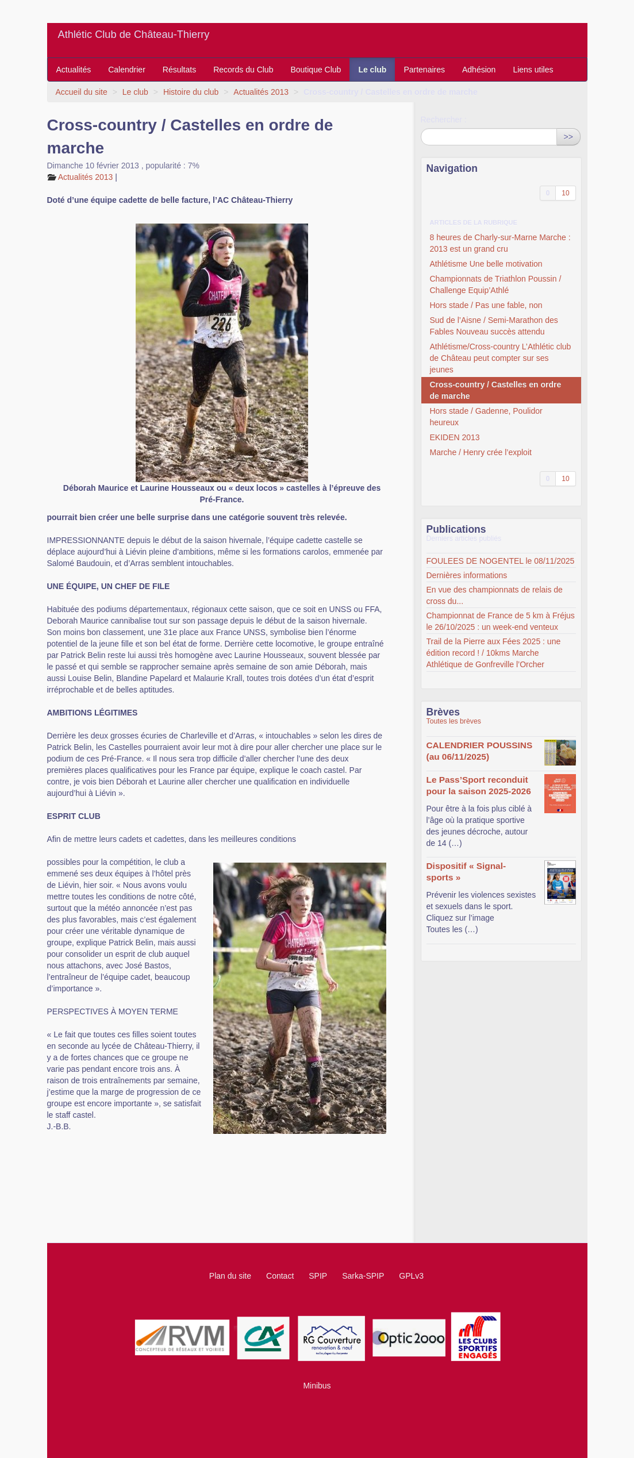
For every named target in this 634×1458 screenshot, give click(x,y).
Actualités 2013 (261, 92)
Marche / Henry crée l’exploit (481, 452)
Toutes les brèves (453, 721)
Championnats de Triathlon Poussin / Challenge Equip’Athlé (496, 284)
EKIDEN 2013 (455, 437)
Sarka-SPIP (363, 1275)
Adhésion (478, 69)
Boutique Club (315, 69)
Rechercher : (444, 119)
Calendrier (126, 69)
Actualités (73, 69)
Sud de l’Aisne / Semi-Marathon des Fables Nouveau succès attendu (494, 326)
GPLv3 (411, 1275)
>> (568, 136)
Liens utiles (533, 69)
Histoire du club (191, 92)
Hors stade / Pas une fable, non (486, 305)
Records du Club (243, 69)
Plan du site (230, 1275)
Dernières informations (467, 575)
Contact (280, 1275)
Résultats (179, 69)
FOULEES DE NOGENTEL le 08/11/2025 (500, 560)
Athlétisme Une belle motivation (486, 263)
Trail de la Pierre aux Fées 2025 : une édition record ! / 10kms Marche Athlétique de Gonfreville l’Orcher (493, 653)
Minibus (317, 1385)
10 (565, 193)
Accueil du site (81, 92)
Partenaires (424, 69)
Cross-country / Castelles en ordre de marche (496, 390)
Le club (372, 69)
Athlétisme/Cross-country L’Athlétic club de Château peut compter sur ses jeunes (500, 358)
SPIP (318, 1275)
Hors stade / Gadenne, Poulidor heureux (486, 416)
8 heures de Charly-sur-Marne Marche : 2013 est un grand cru (500, 243)
